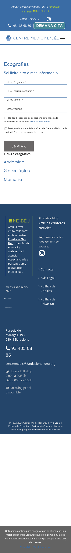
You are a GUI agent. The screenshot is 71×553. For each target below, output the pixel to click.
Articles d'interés (51, 223)
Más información (42, 547)
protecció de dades (40, 121)
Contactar (48, 269)
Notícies (44, 228)
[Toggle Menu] (62, 38)
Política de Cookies (48, 288)
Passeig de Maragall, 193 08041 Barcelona (17, 335)
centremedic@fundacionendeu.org (30, 364)
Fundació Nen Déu (50, 429)
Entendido (25, 547)
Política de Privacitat (48, 301)
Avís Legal (48, 278)
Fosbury (34, 429)
